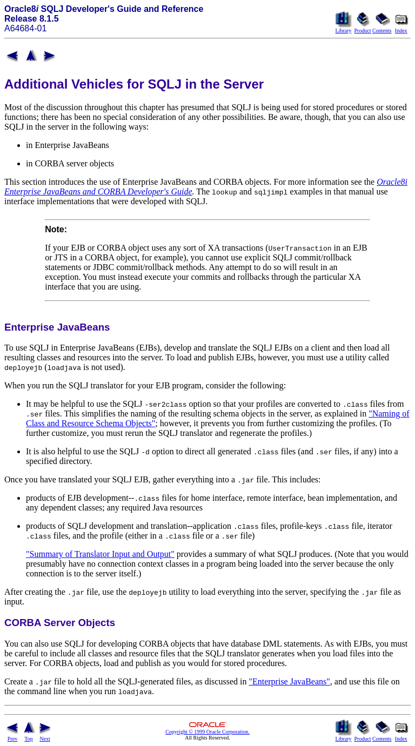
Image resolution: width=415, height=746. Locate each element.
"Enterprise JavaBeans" (289, 681)
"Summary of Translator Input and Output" (100, 554)
